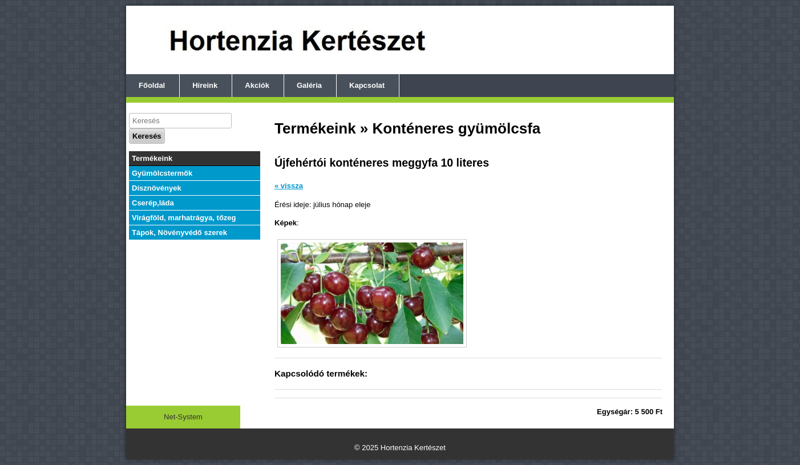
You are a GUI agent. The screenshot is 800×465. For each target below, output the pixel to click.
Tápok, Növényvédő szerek (179, 232)
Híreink (204, 85)
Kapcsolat (367, 85)
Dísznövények (156, 188)
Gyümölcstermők (162, 173)
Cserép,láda (153, 203)
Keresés (146, 136)
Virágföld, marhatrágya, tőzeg (184, 217)
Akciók (257, 85)
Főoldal (152, 85)
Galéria (309, 85)
